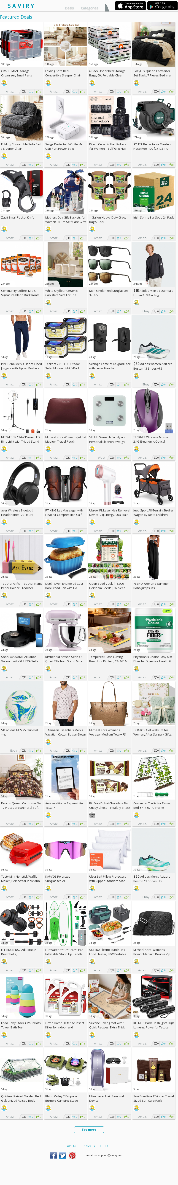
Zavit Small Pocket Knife (17, 217)
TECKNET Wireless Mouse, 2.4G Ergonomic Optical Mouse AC (151, 441)
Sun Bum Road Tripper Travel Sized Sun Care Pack (153, 1098)
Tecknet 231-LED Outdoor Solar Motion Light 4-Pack (62, 366)
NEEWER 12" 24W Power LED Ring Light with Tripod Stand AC (20, 441)
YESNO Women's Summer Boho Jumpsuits (151, 585)
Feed (104, 1146)
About (72, 1146)
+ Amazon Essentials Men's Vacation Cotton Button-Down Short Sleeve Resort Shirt (65, 734)
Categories (89, 8)
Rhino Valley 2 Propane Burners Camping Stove (61, 1098)
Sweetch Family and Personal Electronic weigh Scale (108, 441)
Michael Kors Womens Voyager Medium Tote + (107, 732)
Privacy (89, 1146)
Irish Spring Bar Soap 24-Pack (153, 217)
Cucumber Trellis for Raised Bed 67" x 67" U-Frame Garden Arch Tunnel (152, 807)
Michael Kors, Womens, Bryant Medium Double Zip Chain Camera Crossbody (151, 954)
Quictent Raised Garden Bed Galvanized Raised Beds (21, 1098)
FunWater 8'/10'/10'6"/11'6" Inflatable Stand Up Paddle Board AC (64, 954)
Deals (69, 8)
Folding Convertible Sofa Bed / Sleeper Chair (21, 146)
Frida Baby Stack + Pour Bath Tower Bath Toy (21, 1025)
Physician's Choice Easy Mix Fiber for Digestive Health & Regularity (152, 661)
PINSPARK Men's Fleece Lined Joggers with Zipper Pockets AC (21, 368)
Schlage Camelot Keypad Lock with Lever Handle (110, 366)
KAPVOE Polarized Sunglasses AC (57, 878)
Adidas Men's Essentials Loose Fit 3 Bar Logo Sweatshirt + (153, 295)
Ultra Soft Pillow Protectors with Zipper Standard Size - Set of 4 (108, 880)
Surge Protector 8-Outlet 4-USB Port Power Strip (63, 146)
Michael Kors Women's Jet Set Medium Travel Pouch (65, 439)
